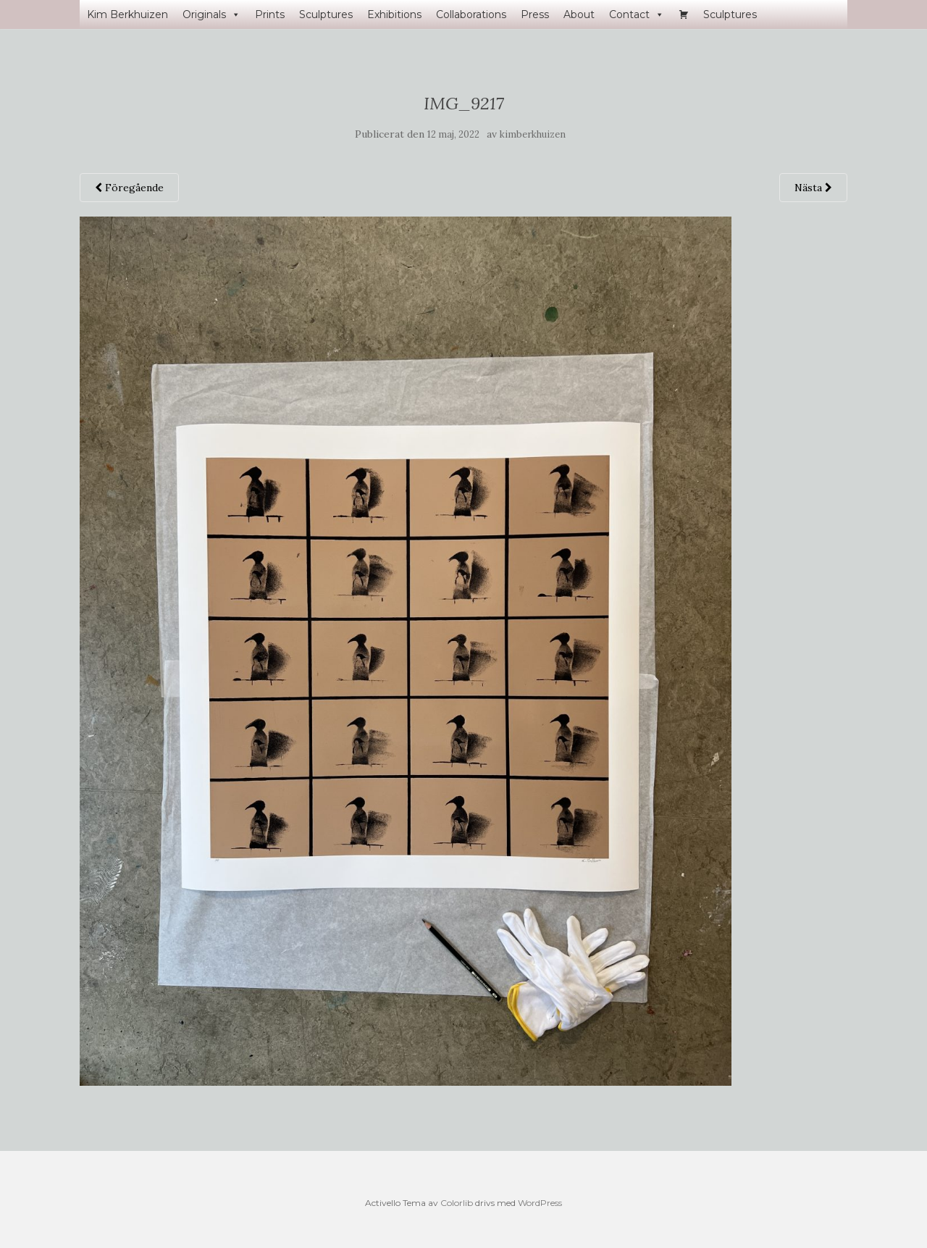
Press (535, 14)
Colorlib (456, 1202)
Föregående (129, 187)
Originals (211, 14)
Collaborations (471, 14)
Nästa (813, 187)
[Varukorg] (683, 14)
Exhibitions (394, 14)
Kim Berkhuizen (127, 14)
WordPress (540, 1202)
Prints (270, 14)
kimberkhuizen (533, 134)
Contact (636, 14)
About (579, 14)
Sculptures (326, 14)
